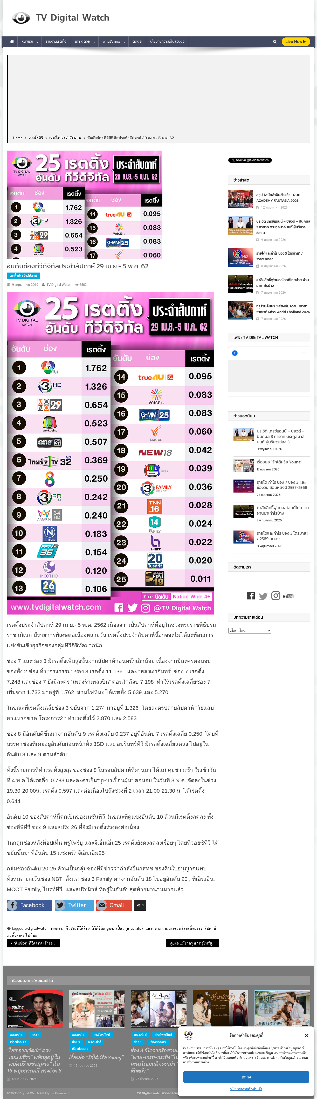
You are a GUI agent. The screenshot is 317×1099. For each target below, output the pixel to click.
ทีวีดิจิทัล (98, 928)
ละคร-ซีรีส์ (94, 1042)
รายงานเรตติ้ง (56, 41)
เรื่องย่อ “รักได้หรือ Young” (279, 462)
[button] (306, 1035)
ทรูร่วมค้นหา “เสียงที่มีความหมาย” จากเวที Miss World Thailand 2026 (283, 308)
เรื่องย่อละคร (18, 1042)
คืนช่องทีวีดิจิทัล (78, 928)
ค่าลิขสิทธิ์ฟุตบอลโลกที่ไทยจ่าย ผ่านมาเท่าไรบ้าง (282, 282)
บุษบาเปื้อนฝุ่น (117, 928)
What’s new (111, 41)
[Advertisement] (159, 95)
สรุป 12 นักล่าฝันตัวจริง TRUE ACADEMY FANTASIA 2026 (278, 197)
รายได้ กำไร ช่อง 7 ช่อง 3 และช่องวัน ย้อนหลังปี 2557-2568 (282, 485)
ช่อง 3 (35, 1035)
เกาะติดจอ (82, 41)
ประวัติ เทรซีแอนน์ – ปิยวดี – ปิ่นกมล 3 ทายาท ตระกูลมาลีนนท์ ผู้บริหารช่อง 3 (283, 226)
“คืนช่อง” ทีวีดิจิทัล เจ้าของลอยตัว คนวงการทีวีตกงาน (36, 943)
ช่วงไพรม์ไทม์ (102, 1035)
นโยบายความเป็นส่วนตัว (246, 1089)
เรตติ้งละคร (16, 935)
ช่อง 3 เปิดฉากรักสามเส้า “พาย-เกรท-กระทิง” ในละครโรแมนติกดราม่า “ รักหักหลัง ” (158, 1060)
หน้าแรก (27, 41)
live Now (295, 41)
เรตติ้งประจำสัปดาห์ (23, 275)
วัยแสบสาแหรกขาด (145, 928)
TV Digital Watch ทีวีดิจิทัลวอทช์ (159, 1093)
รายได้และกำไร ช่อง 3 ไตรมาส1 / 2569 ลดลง (279, 256)
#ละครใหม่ (16, 1035)
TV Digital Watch (59, 285)
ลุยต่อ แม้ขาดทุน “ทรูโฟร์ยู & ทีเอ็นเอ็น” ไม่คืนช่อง (194, 943)
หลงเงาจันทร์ (172, 928)
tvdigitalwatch (36, 928)
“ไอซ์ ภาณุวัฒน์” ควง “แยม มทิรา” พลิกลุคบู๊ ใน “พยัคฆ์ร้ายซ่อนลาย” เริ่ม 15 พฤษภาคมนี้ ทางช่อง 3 (34, 1060)
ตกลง (246, 1077)
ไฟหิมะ (31, 935)
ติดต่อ (137, 41)
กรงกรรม (57, 928)
